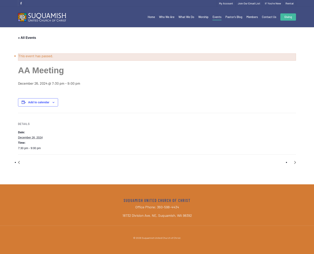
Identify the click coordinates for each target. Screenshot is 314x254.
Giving (288, 17)
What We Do (186, 17)
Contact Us (269, 17)
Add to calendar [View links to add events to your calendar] (38, 102)
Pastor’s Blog (233, 17)
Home (151, 17)
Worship (203, 17)
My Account (226, 3)
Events (216, 17)
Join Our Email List (249, 3)
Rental (290, 3)
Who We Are (166, 17)
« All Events (27, 37)
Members (252, 17)
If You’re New (273, 3)
